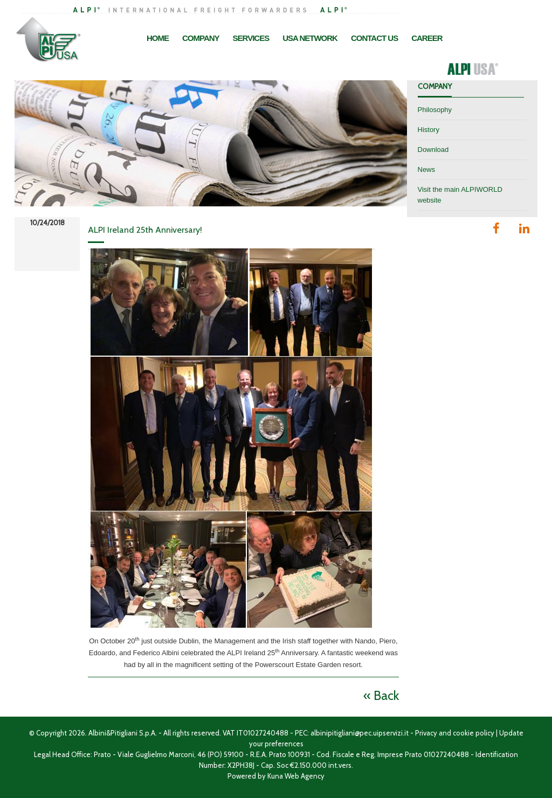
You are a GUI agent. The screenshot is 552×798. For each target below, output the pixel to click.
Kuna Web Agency (296, 776)
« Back (381, 695)
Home (158, 38)
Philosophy (435, 110)
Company (200, 38)
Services (251, 38)
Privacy (426, 732)
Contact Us (374, 38)
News (427, 169)
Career (426, 38)
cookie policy (473, 732)
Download (433, 149)
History (428, 130)
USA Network (309, 38)
